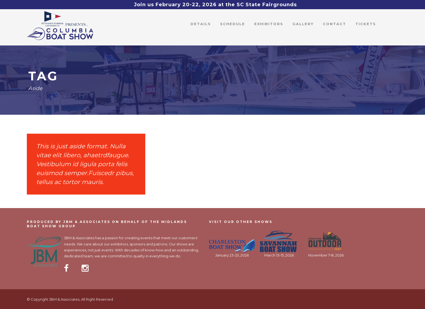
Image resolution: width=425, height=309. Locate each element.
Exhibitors (268, 24)
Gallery (303, 24)
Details (201, 24)
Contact (334, 24)
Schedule (232, 24)
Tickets (365, 24)
